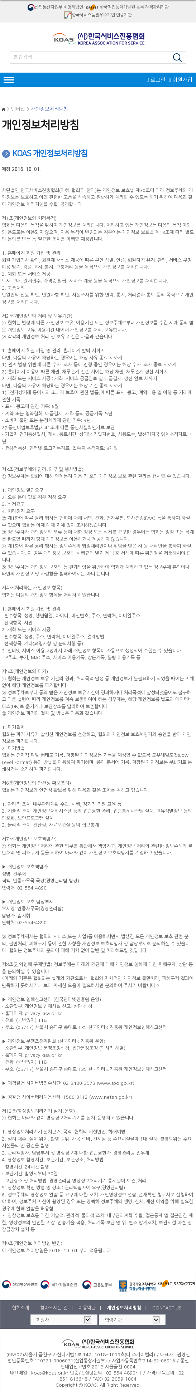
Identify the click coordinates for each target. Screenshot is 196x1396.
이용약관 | (90, 1308)
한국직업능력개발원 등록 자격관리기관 (127, 7)
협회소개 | (24, 1308)
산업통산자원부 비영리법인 (55, 7)
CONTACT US (166, 1308)
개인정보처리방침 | (127, 1308)
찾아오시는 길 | (57, 1308)
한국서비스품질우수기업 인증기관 (98, 15)
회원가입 (180, 80)
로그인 (156, 80)
